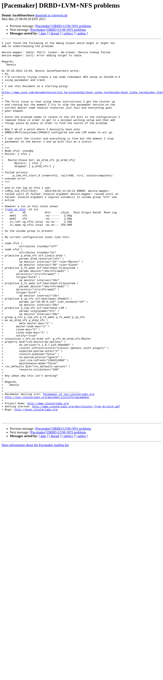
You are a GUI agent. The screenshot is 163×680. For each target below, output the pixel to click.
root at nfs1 (16, 243)
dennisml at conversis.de (51, 15)
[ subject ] (68, 33)
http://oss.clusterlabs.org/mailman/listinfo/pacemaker (47, 468)
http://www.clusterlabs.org (48, 476)
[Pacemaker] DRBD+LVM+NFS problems (63, 26)
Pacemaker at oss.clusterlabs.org (68, 465)
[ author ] (82, 33)
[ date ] (43, 33)
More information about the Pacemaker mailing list (35, 521)
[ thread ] (55, 33)
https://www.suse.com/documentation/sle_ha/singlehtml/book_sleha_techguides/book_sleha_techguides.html (82, 103)
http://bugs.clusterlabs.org (36, 483)
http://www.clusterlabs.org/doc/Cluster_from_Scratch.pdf (76, 479)
